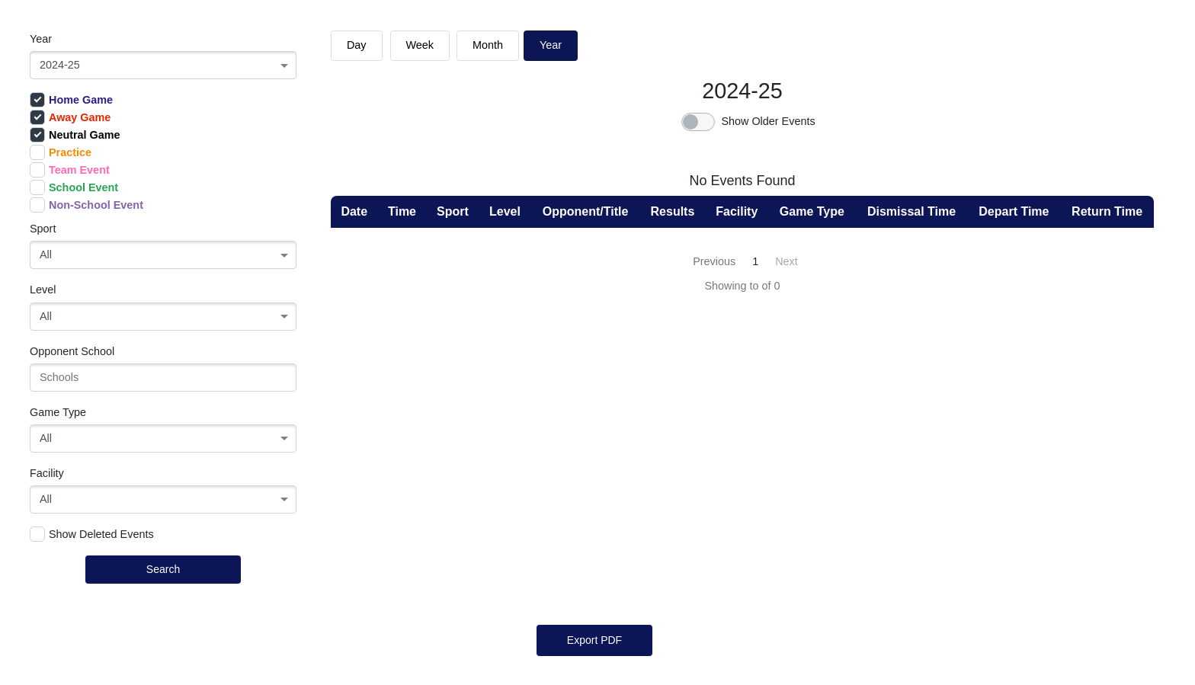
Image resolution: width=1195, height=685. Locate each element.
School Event (74, 187)
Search (163, 569)
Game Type (58, 412)
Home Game (71, 99)
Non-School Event (86, 205)
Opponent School (72, 351)
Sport (43, 228)
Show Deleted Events (92, 534)
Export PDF (594, 640)
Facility (47, 473)
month (488, 45)
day (357, 45)
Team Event (70, 170)
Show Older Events (768, 121)
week (420, 45)
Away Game (70, 117)
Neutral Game (75, 134)
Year (41, 39)
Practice (60, 152)
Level (43, 289)
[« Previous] (712, 261)
